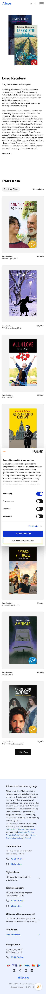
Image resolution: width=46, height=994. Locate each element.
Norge (33, 835)
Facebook (20, 970)
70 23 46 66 (17, 900)
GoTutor (16, 835)
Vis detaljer (34, 526)
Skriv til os (16, 864)
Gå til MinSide (13, 934)
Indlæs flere (23, 752)
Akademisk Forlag (26, 832)
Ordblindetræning (14, 838)
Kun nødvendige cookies (23, 541)
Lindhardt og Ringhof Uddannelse (20, 829)
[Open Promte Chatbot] (38, 986)
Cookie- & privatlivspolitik (28, 984)
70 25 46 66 (17, 858)
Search (35, 3)
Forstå (28, 838)
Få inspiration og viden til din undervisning (18, 878)
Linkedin (31, 970)
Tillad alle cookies (23, 534)
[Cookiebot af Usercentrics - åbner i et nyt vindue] (32, 451)
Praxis (8, 835)
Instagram (14, 970)
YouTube (26, 970)
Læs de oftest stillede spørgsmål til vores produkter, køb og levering (21, 920)
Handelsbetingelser (17, 987)
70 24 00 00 (17, 957)
